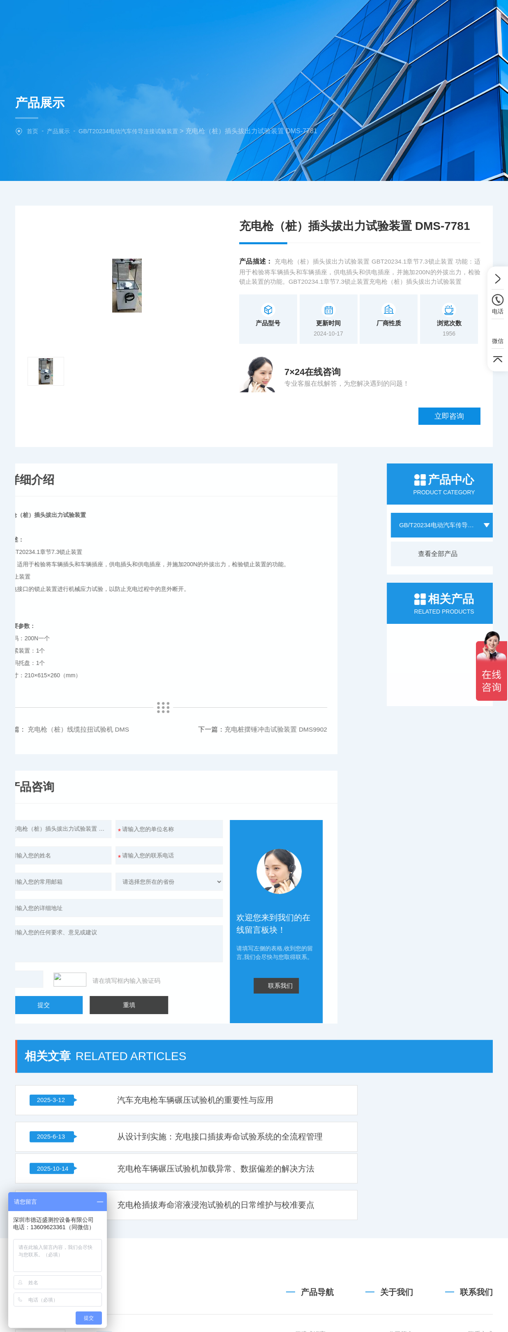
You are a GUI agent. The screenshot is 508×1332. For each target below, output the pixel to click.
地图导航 (480, 1317)
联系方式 (480, 1302)
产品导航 (317, 1260)
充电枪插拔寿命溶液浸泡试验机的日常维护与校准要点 (406, 1035)
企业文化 (400, 1317)
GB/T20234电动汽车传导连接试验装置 (134, 130)
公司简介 (400, 1302)
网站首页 (171, 18)
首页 (33, 130)
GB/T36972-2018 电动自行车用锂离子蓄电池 (301, 1317)
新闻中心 (321, 18)
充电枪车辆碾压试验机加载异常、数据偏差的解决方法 (162, 1035)
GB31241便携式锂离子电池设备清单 (301, 1302)
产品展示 (60, 130)
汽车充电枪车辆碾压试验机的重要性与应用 (162, 993)
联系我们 (421, 18)
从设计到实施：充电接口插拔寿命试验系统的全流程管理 (406, 993)
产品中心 (271, 18)
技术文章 (371, 18)
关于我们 (221, 18)
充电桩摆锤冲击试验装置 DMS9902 (108, 694)
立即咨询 (456, 377)
